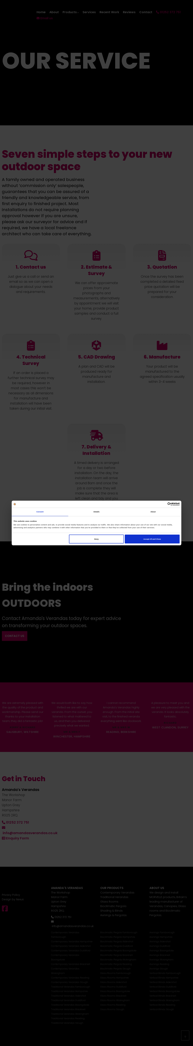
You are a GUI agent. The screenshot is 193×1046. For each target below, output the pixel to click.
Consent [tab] (40, 512)
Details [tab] (96, 512)
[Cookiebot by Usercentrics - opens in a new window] (163, 504)
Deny (96, 539)
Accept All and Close (152, 539)
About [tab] (153, 512)
